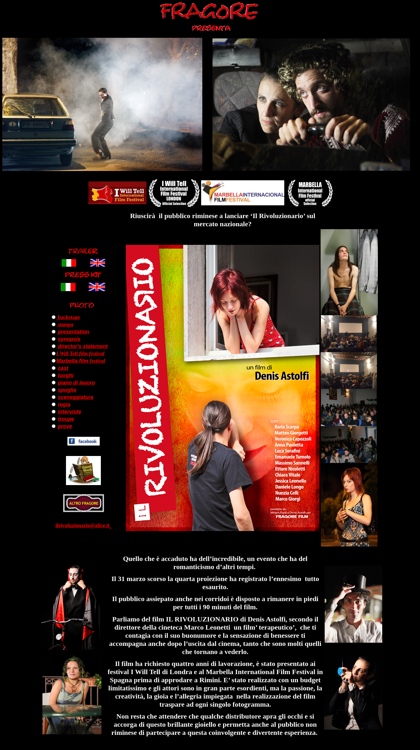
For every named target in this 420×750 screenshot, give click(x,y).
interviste (69, 412)
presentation (73, 332)
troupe (66, 419)
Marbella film (72, 361)
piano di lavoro (76, 383)
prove (65, 426)
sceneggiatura (75, 397)
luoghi (66, 375)
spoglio (67, 390)
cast (63, 368)
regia (64, 404)
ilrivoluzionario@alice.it (83, 525)
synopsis (69, 339)
